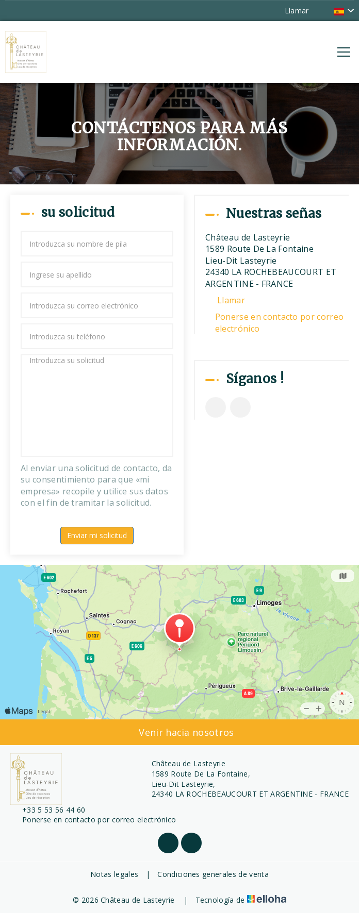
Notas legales (114, 874)
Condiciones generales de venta (213, 874)
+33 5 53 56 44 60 (47, 810)
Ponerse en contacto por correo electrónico (279, 322)
